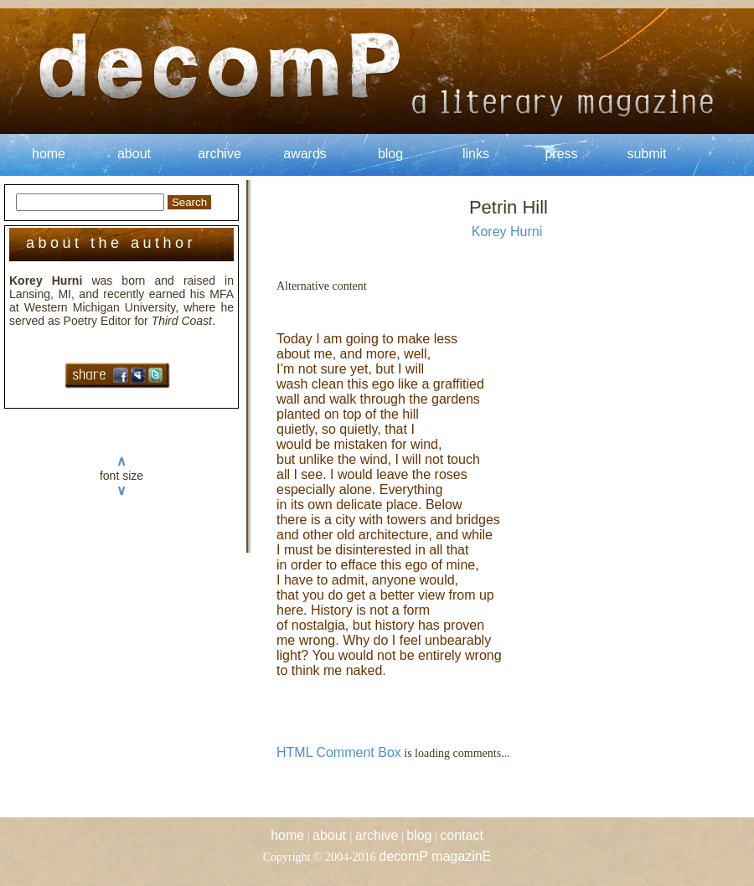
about (134, 154)
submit (646, 154)
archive (219, 154)
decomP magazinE (435, 856)
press (561, 154)
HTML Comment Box (338, 752)
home (48, 154)
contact (461, 835)
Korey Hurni (507, 231)
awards (305, 154)
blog (390, 154)
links (475, 154)
